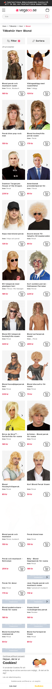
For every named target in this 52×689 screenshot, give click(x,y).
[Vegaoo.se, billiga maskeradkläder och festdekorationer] (26, 602)
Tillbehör (12, 26)
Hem (4, 26)
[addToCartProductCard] (21, 93)
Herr (20, 26)
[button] (26, 654)
